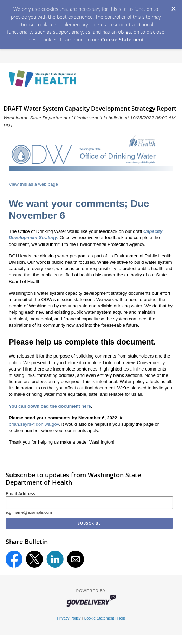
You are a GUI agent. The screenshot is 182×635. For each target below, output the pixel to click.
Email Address (20, 493)
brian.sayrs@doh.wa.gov (34, 424)
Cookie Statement (122, 39)
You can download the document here (50, 406)
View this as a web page (33, 184)
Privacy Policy (69, 618)
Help (121, 618)
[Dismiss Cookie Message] (173, 6)
